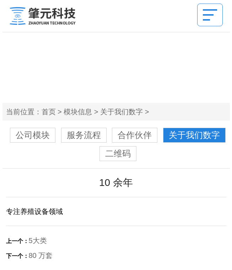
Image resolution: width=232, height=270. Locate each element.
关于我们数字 (121, 112)
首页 (49, 112)
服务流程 (84, 135)
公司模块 (33, 135)
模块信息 (78, 112)
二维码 (118, 153)
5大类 (38, 240)
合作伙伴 (135, 135)
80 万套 (41, 255)
